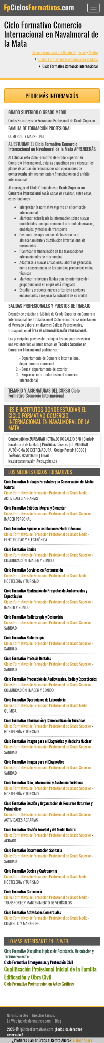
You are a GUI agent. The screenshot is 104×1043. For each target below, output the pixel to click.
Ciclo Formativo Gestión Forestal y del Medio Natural (40, 829)
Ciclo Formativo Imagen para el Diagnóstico (34, 762)
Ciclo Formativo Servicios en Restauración (33, 570)
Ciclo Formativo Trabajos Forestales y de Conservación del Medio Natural (48, 484)
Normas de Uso (17, 1015)
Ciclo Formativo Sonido (20, 549)
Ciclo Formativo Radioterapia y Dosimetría (33, 617)
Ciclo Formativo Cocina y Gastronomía (30, 871)
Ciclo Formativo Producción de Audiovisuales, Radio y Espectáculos (50, 679)
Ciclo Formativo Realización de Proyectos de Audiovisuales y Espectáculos (45, 593)
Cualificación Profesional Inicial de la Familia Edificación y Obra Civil (50, 973)
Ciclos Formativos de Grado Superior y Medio (65, 52)
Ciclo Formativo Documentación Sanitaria (33, 850)
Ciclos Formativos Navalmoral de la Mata (68, 59)
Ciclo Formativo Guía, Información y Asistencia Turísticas (43, 782)
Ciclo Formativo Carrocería (23, 891)
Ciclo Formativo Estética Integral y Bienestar (35, 508)
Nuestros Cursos (43, 1015)
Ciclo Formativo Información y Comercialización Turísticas (44, 720)
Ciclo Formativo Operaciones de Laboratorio (34, 700)
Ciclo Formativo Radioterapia (24, 637)
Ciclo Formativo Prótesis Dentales (27, 658)
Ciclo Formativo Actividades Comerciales (32, 912)
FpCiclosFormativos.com (36, 1029)
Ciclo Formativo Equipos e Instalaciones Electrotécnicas (42, 528)
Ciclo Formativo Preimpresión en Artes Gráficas (39, 984)
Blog (58, 1021)
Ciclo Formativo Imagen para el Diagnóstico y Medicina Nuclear (48, 741)
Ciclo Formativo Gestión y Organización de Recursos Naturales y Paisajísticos (48, 806)
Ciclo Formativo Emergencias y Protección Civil (38, 962)
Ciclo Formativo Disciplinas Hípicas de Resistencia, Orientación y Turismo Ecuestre (48, 953)
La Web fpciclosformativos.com (29, 1021)
